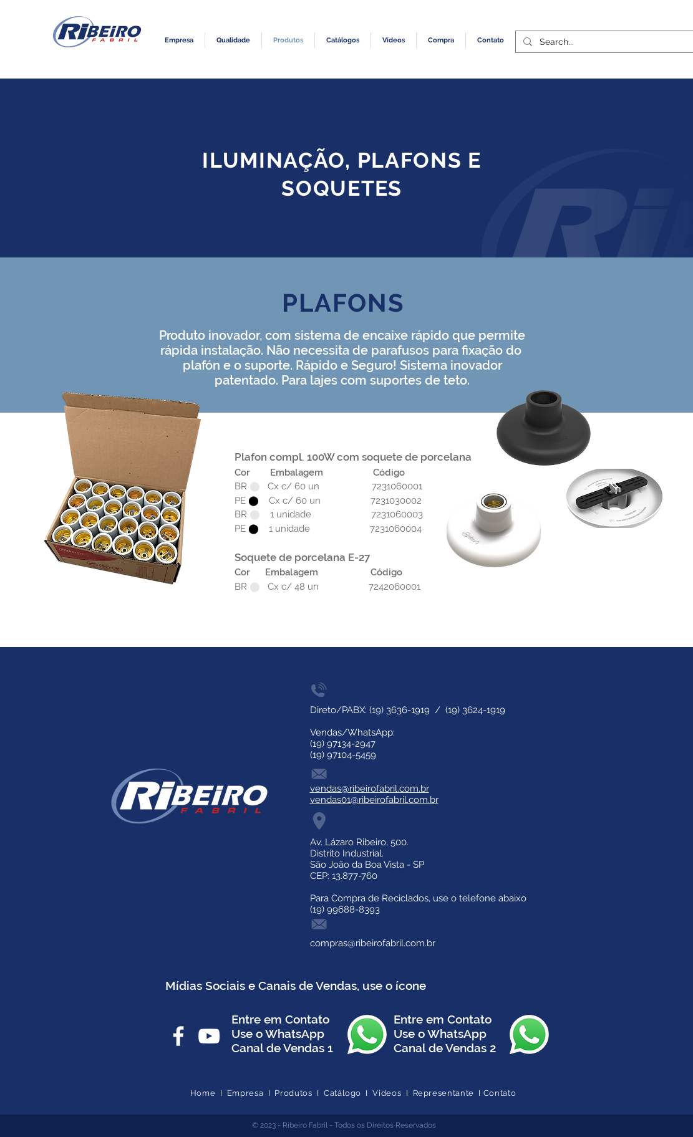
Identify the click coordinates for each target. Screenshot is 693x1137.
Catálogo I (348, 1093)
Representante (443, 1093)
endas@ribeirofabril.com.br (372, 788)
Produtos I (298, 1093)
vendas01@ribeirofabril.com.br (374, 799)
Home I (208, 1093)
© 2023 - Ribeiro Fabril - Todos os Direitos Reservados (344, 1125)
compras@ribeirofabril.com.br (372, 943)
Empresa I (251, 1093)
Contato (499, 1093)
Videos (386, 1093)
